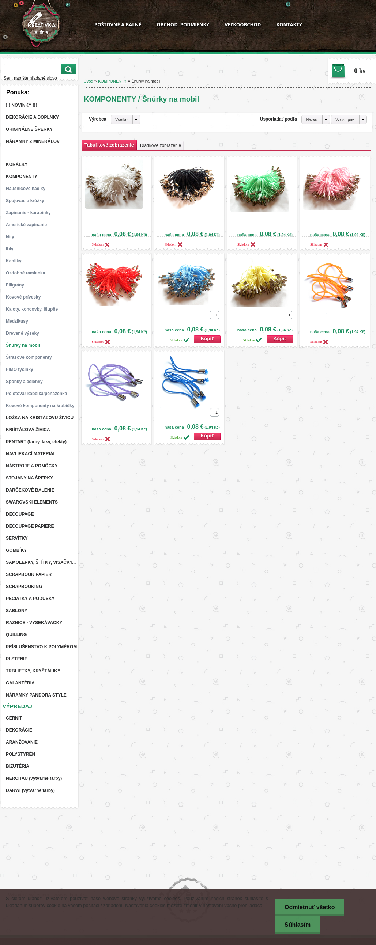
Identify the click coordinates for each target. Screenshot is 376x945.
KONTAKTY (289, 24)
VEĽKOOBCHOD (243, 24)
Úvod (88, 81)
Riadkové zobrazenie (160, 145)
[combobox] (315, 119)
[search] (67, 69)
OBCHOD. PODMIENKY (183, 24)
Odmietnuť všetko (310, 907)
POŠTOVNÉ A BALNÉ (117, 24)
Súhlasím (298, 925)
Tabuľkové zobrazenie (109, 145)
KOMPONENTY (112, 81)
